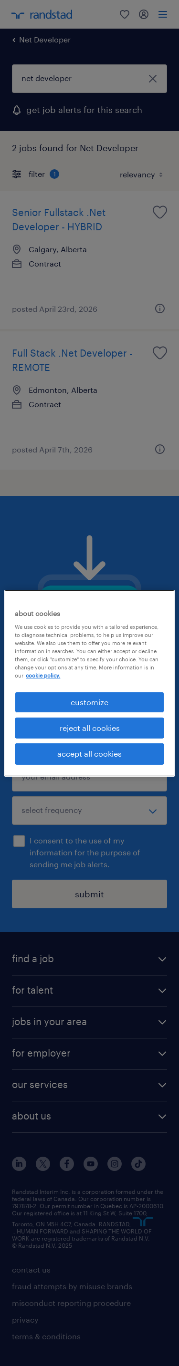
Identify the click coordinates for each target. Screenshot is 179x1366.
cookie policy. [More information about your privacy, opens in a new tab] (43, 675)
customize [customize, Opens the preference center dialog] (89, 701)
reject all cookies (90, 727)
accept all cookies (89, 753)
